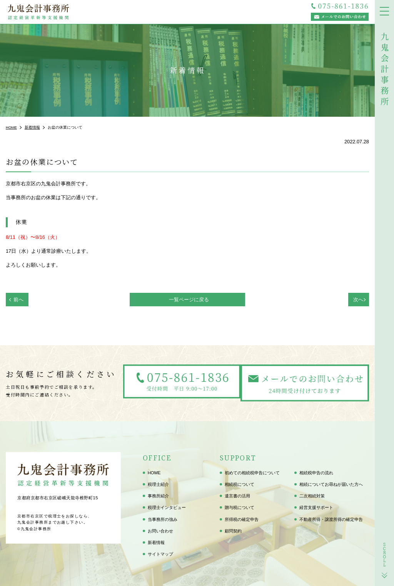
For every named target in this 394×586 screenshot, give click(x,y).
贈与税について (239, 504)
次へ (358, 299)
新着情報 (156, 539)
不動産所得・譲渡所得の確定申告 (331, 516)
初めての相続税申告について (252, 469)
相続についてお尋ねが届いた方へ (331, 481)
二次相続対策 (312, 492)
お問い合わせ (160, 528)
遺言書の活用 (237, 492)
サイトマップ (160, 551)
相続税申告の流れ (316, 469)
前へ (18, 299)
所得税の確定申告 (242, 516)
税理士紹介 (158, 481)
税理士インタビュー (167, 504)
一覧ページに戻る (189, 299)
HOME (154, 469)
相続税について (239, 481)
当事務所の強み (162, 516)
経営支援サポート (316, 504)
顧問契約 (233, 528)
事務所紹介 (158, 492)
